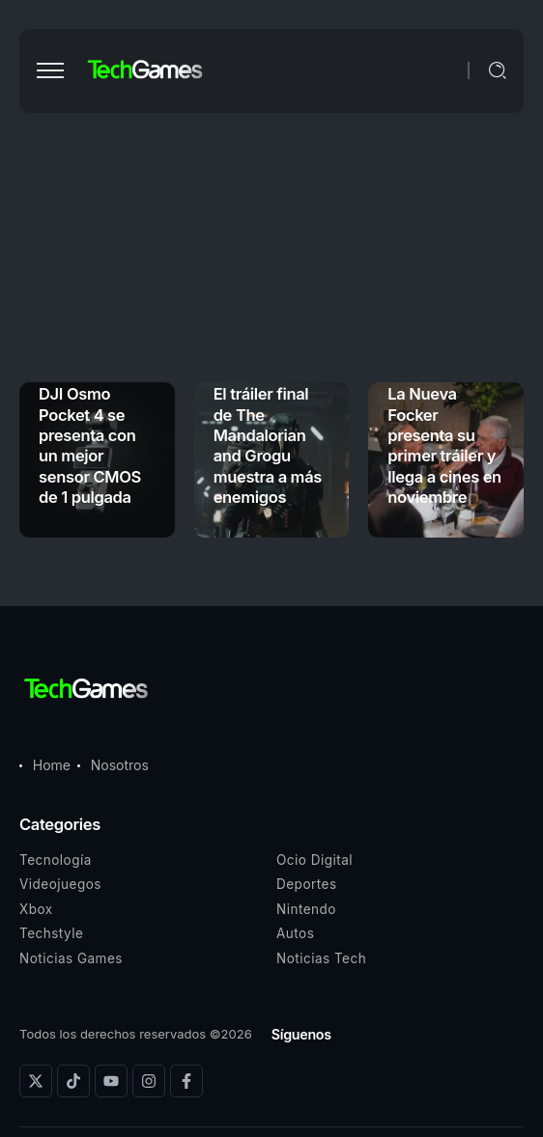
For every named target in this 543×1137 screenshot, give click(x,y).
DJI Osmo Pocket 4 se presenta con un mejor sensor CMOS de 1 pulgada (90, 445)
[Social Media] (35, 1081)
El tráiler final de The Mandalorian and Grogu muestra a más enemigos (268, 445)
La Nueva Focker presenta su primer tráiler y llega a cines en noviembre (444, 445)
